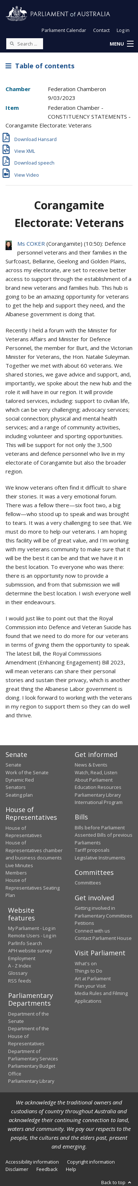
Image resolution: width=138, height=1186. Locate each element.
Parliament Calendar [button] (64, 30)
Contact (101, 30)
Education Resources (98, 787)
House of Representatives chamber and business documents (34, 850)
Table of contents (40, 65)
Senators (16, 787)
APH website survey (30, 950)
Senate (13, 764)
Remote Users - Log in (32, 935)
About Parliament (94, 779)
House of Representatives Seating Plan (33, 887)
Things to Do (88, 970)
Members (16, 872)
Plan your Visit (90, 986)
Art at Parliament (93, 978)
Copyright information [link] (91, 1161)
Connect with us (92, 930)
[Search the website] (24, 43)
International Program (99, 802)
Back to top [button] (116, 1182)
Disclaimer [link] (17, 1169)
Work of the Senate (27, 772)
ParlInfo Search (25, 943)
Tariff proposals (92, 850)
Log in (123, 30)
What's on (86, 963)
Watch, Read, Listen (96, 772)
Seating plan (19, 795)
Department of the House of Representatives (28, 1036)
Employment (21, 958)
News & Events (91, 764)
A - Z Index (19, 965)
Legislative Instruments (100, 857)
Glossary (17, 973)
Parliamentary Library (98, 795)
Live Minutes (19, 865)
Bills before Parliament (100, 827)
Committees (88, 882)
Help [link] (71, 1169)
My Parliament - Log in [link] (32, 928)
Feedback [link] (47, 1169)
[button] (121, 44)
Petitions (84, 923)
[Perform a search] (11, 43)
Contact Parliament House (103, 938)
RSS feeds (19, 980)
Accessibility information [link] (32, 1161)
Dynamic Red (20, 779)
